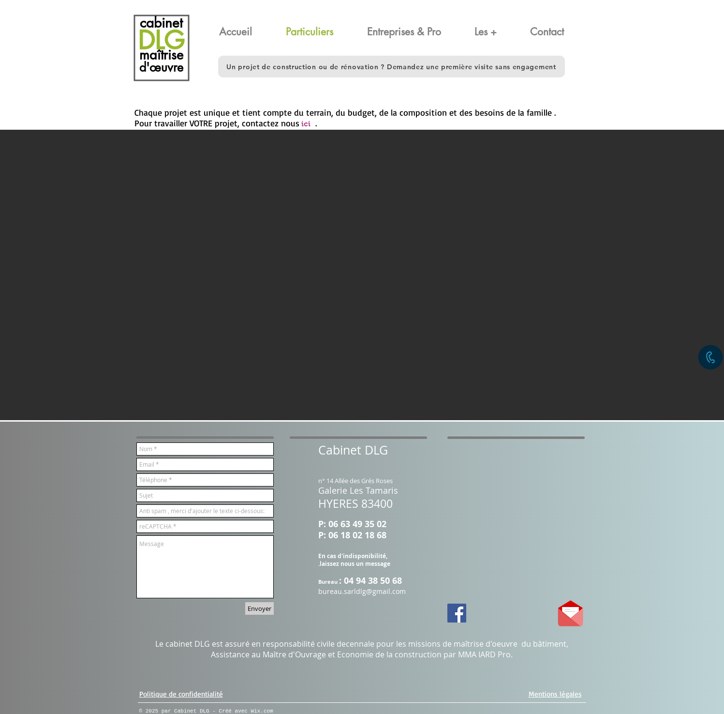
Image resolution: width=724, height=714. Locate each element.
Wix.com (262, 711)
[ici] (305, 124)
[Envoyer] (259, 608)
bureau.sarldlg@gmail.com (362, 591)
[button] (556, 32)
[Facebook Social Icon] (456, 613)
